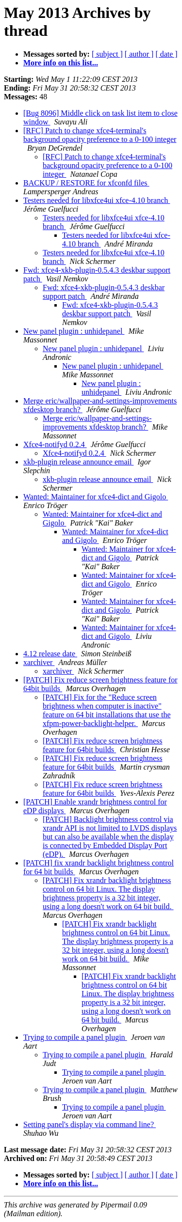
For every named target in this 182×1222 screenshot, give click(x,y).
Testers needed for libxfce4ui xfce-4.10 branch (96, 200)
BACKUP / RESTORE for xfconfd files (86, 183)
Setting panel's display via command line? (89, 1124)
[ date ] (166, 54)
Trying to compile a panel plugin (75, 1037)
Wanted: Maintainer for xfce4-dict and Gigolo (95, 497)
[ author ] (139, 54)
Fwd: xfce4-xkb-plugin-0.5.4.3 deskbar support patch (110, 309)
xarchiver (38, 662)
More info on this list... (60, 63)
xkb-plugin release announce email (78, 462)
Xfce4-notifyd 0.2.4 (55, 444)
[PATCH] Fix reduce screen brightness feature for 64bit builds (102, 745)
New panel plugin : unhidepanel (73, 331)
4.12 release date (50, 654)
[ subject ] (107, 54)
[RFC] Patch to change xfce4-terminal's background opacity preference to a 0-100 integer (99, 134)
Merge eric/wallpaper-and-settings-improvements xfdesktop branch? (97, 422)
